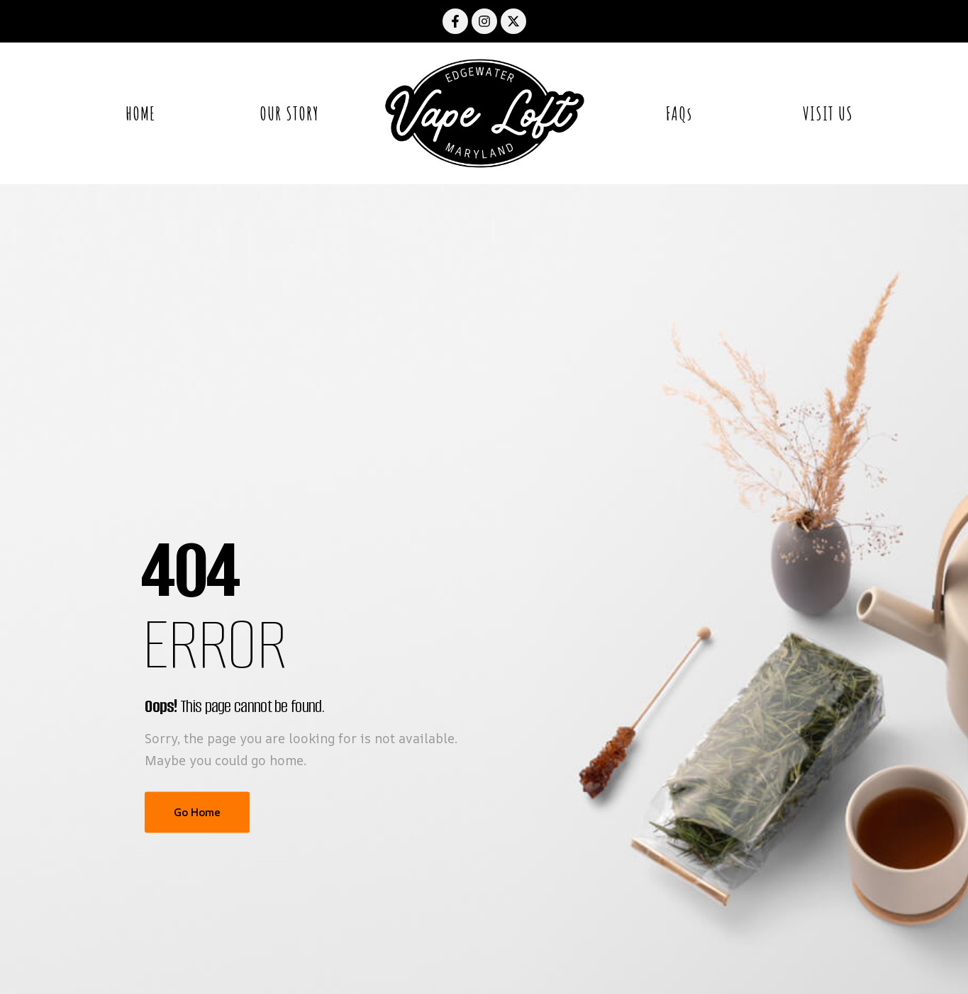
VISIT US (828, 113)
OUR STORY (289, 113)
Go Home (197, 812)
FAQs (679, 113)
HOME (140, 113)
